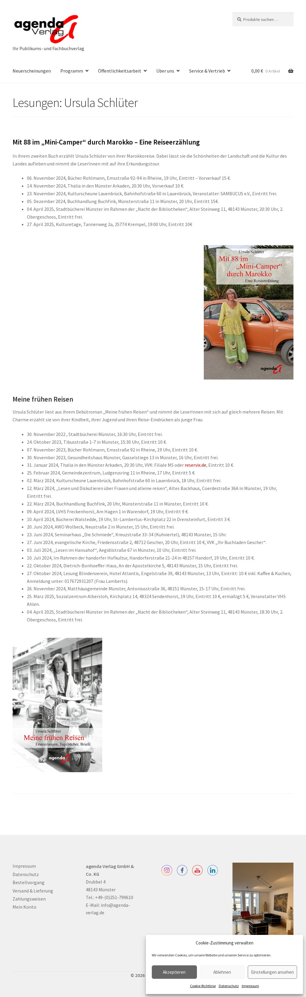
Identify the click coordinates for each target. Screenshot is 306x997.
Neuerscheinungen (32, 71)
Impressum (250, 986)
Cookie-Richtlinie (203, 986)
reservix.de (195, 465)
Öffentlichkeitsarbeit (119, 71)
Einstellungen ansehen (272, 972)
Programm (71, 71)
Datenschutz (229, 986)
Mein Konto (24, 907)
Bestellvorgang (29, 882)
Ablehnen (222, 972)
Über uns (165, 71)
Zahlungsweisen (29, 899)
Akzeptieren (174, 972)
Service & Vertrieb (207, 71)
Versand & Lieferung (33, 891)
